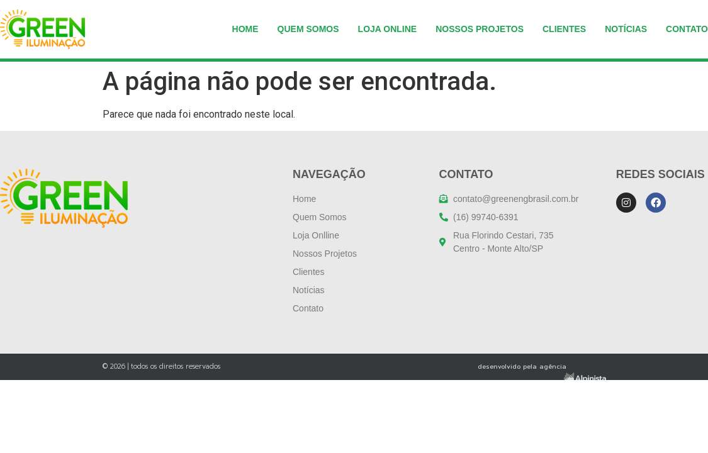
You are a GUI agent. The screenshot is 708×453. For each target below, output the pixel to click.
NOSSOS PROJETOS (479, 29)
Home (245, 29)
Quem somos (308, 29)
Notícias (626, 29)
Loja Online (387, 29)
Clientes (564, 29)
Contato (687, 29)
